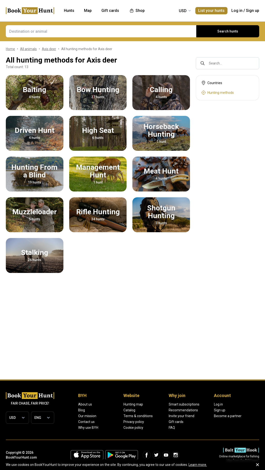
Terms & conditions (138, 416)
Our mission (87, 416)
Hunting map (133, 404)
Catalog (129, 410)
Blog (81, 410)
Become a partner (228, 416)
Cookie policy (133, 428)
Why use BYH (88, 428)
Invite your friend (181, 416)
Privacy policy (133, 422)
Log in (236, 10)
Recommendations (183, 410)
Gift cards (176, 422)
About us (85, 404)
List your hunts (211, 10)
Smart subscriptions (184, 404)
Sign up (252, 10)
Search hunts (227, 31)
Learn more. (198, 465)
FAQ (172, 428)
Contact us (86, 422)
